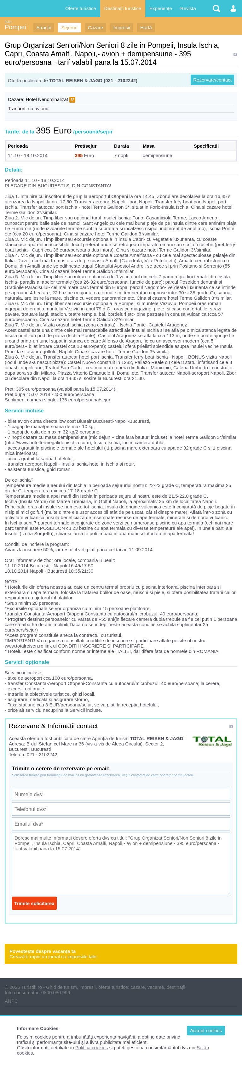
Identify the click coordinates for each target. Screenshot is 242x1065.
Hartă (146, 27)
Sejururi (69, 27)
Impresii (121, 27)
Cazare (95, 27)
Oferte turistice (80, 8)
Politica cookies (91, 1047)
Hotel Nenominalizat (47, 99)
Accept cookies (206, 1030)
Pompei (15, 27)
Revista (188, 8)
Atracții (44, 27)
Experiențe (160, 8)
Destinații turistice (122, 8)
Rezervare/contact (212, 79)
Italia (8, 22)
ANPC (11, 1001)
